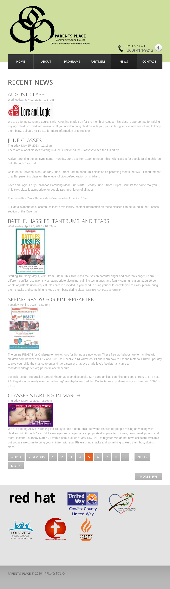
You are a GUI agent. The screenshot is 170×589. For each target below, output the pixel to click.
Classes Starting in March (44, 395)
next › (142, 457)
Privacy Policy (55, 573)
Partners (98, 61)
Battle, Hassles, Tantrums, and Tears (58, 220)
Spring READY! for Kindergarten (51, 299)
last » (16, 466)
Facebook (158, 47)
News (124, 61)
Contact (149, 61)
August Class (26, 94)
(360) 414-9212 (139, 50)
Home (20, 61)
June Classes (25, 140)
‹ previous (37, 457)
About (46, 61)
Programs (72, 61)
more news (148, 476)
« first (16, 457)
